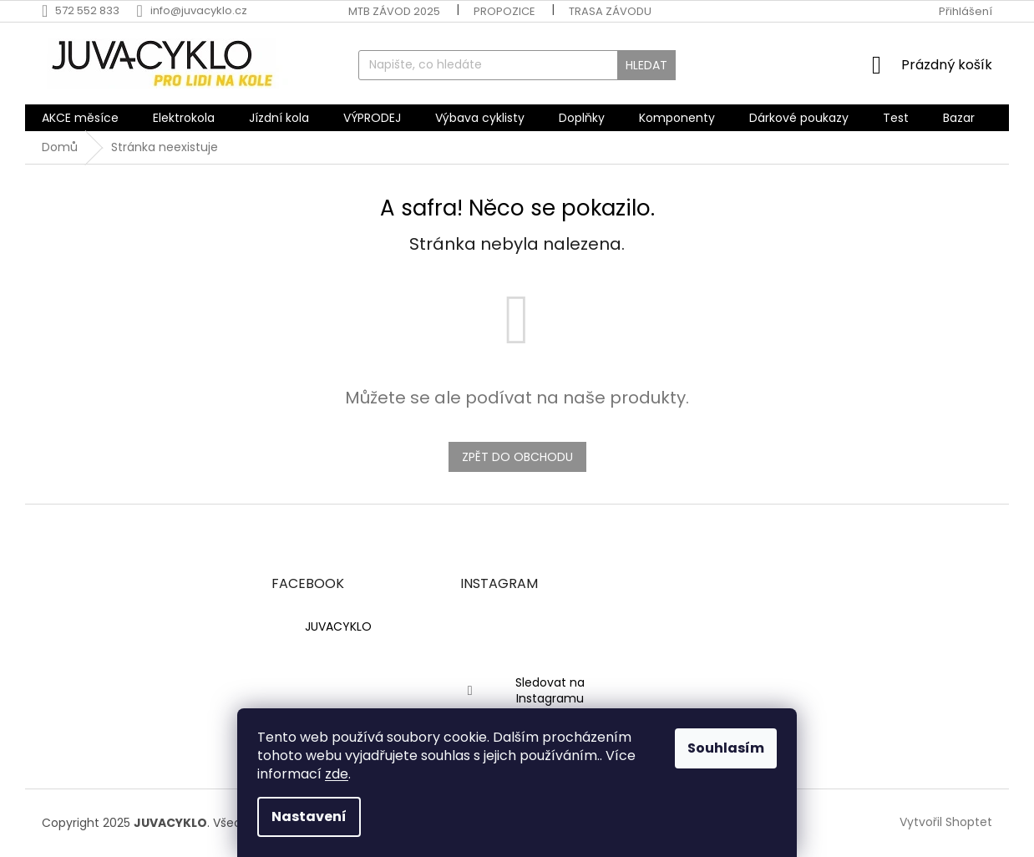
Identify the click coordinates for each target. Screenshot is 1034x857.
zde (336, 773)
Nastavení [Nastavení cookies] (309, 816)
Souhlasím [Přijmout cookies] (725, 748)
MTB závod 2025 (394, 11)
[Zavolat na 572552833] (89, 10)
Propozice (504, 11)
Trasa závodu (610, 11)
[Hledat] (516, 65)
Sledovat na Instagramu (550, 690)
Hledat (646, 65)
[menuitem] (80, 117)
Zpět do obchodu (517, 457)
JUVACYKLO (338, 626)
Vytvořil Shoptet (946, 822)
